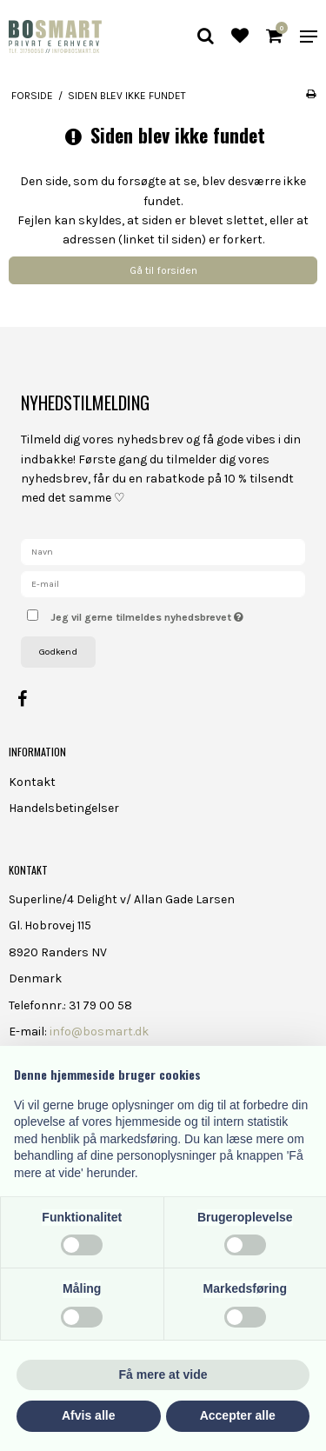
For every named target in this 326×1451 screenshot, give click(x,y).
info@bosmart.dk (99, 1031)
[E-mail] (163, 583)
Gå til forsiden (163, 270)
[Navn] (163, 550)
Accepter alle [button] (238, 1415)
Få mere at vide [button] (163, 1374)
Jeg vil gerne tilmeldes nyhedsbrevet (159, 613)
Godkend (58, 651)
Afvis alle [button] (88, 1415)
